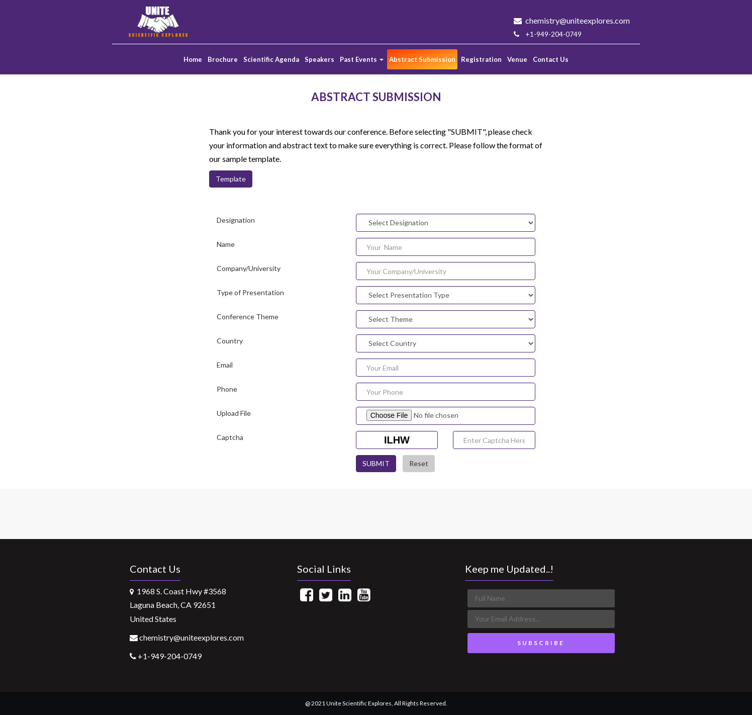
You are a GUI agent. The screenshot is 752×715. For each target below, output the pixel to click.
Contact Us (551, 59)
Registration (481, 59)
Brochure (223, 59)
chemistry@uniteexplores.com (572, 20)
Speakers (319, 59)
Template (231, 178)
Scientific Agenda (271, 59)
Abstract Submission (422, 59)
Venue (517, 59)
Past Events (362, 59)
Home (192, 59)
